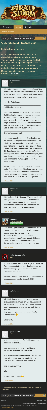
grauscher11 (15, 332)
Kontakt (39, 400)
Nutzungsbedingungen (29, 403)
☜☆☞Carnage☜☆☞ (18, 255)
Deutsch (3, 400)
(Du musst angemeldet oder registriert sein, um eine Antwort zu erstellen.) (22, 388)
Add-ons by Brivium (8, 407)
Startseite (7, 27)
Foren (18, 27)
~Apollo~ (13, 219)
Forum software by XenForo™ (28, 405)
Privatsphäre (42, 403)
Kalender (29, 27)
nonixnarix (14, 189)
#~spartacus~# (16, 81)
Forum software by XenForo (10, 405)
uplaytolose (14, 291)
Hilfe (44, 400)
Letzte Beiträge (8, 32)
